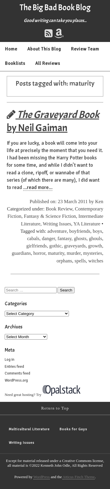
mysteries (92, 253)
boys (97, 231)
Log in (9, 359)
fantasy (64, 238)
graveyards (75, 246)
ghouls (95, 238)
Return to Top (55, 408)
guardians (21, 253)
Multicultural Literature (29, 429)
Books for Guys (73, 429)
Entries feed (14, 366)
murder (74, 253)
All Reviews (47, 63)
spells (80, 261)
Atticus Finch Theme (78, 477)
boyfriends (79, 231)
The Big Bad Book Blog (55, 7)
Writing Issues (57, 224)
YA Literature (86, 224)
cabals (33, 238)
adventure (57, 231)
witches (95, 261)
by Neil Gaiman (53, 121)
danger (48, 238)
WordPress (41, 477)
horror (39, 253)
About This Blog (44, 49)
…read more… (38, 187)
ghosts (80, 238)
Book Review (59, 209)
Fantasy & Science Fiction (50, 216)
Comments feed (17, 373)
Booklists (15, 63)
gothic (55, 246)
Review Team (85, 49)
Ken (99, 201)
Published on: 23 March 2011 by (62, 201)
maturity (56, 253)
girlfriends (36, 246)
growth (95, 246)
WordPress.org (16, 380)
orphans (64, 261)
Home (11, 49)
